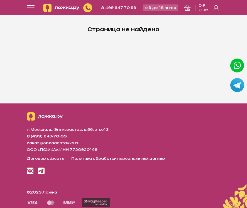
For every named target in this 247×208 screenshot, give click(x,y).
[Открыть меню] (31, 7)
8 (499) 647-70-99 (47, 136)
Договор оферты (46, 158)
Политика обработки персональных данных (118, 158)
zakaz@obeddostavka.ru (53, 143)
